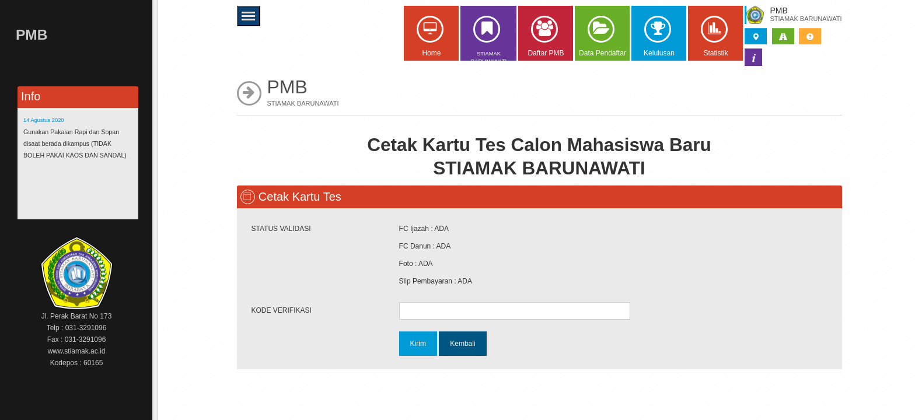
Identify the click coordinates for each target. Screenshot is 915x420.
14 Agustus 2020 (43, 120)
